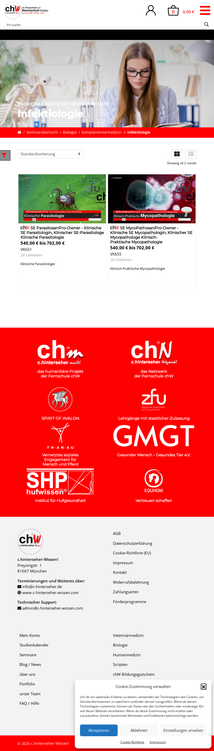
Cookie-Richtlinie (132, 742)
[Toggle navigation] (205, 10)
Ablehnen (139, 730)
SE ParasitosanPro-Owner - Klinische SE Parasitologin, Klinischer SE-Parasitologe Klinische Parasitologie (62, 232)
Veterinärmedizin (128, 635)
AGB (117, 533)
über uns (27, 674)
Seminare (27, 654)
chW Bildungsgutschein (134, 674)
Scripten (120, 664)
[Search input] (103, 24)
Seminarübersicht (42, 132)
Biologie (70, 132)
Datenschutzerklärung (132, 543)
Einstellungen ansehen (183, 730)
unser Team (30, 693)
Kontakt (120, 572)
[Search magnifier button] (206, 24)
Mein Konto (29, 635)
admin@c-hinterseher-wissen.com (52, 608)
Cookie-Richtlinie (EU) (132, 552)
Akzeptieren (98, 730)
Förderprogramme (129, 601)
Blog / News (30, 664)
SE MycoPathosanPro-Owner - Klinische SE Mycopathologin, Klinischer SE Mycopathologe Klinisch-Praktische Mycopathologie (151, 234)
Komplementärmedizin (102, 132)
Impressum (158, 742)
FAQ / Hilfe (29, 703)
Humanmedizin (127, 654)
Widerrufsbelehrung (131, 582)
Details (31, 281)
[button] (203, 686)
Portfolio (27, 683)
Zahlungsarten (126, 591)
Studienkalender (34, 644)
